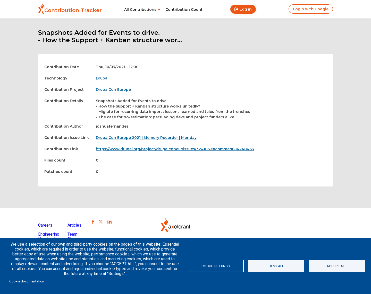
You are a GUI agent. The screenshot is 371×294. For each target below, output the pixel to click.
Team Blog (72, 237)
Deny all (276, 266)
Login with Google (310, 9)
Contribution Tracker (73, 10)
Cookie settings (215, 266)
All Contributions (140, 9)
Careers (45, 225)
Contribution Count (184, 9)
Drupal (102, 78)
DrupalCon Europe (113, 89)
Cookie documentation (26, 281)
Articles (74, 225)
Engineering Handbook (48, 237)
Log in (246, 9)
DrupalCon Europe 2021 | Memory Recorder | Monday (146, 137)
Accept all (337, 266)
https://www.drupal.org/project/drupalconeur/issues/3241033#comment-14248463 (175, 149)
